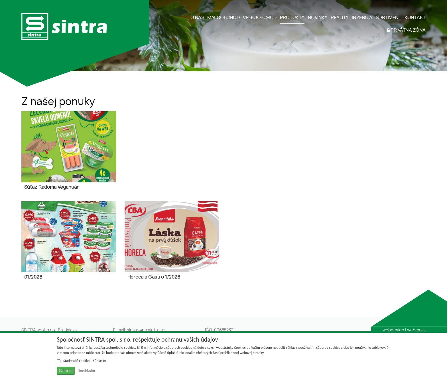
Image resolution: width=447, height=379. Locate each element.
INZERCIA (362, 17)
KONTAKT (415, 17)
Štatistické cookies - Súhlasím (81, 360)
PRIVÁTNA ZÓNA (406, 30)
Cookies (239, 347)
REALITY (340, 17)
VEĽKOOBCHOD (260, 17)
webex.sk (416, 330)
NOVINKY (318, 17)
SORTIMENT (388, 17)
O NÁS (197, 17)
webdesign (393, 330)
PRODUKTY (292, 17)
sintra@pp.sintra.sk (146, 330)
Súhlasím (65, 370)
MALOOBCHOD (223, 17)
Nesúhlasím (86, 370)
